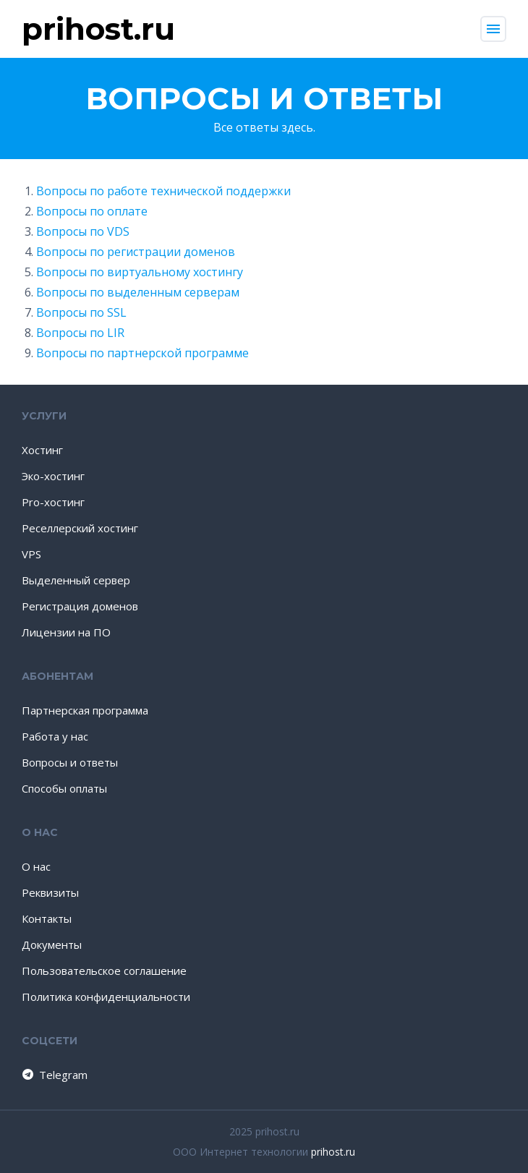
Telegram (54, 1075)
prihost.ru (333, 1152)
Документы (52, 944)
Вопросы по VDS (82, 231)
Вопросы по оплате (92, 211)
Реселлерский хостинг (80, 528)
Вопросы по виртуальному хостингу (139, 272)
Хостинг (42, 450)
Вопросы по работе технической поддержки (163, 191)
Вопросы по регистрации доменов (135, 252)
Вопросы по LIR (80, 333)
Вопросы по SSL (81, 312)
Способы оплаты (64, 788)
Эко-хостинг (53, 476)
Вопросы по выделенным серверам (137, 292)
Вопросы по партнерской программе (142, 353)
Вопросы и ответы (70, 762)
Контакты (47, 918)
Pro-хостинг (53, 502)
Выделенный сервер (76, 580)
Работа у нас (55, 736)
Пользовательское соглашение (104, 970)
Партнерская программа (85, 710)
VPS (31, 554)
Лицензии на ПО (66, 632)
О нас (36, 866)
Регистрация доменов (80, 606)
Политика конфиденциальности (106, 996)
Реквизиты (50, 892)
